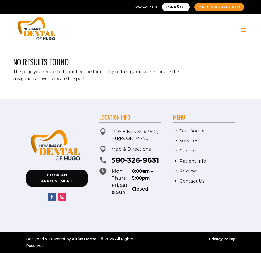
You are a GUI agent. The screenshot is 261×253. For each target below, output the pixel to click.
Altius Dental (84, 238)
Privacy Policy (222, 238)
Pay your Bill (146, 7)
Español (176, 7)
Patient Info (192, 161)
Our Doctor (192, 131)
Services (188, 141)
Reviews (189, 171)
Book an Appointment (57, 178)
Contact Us (192, 181)
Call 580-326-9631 (219, 7)
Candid (187, 151)
